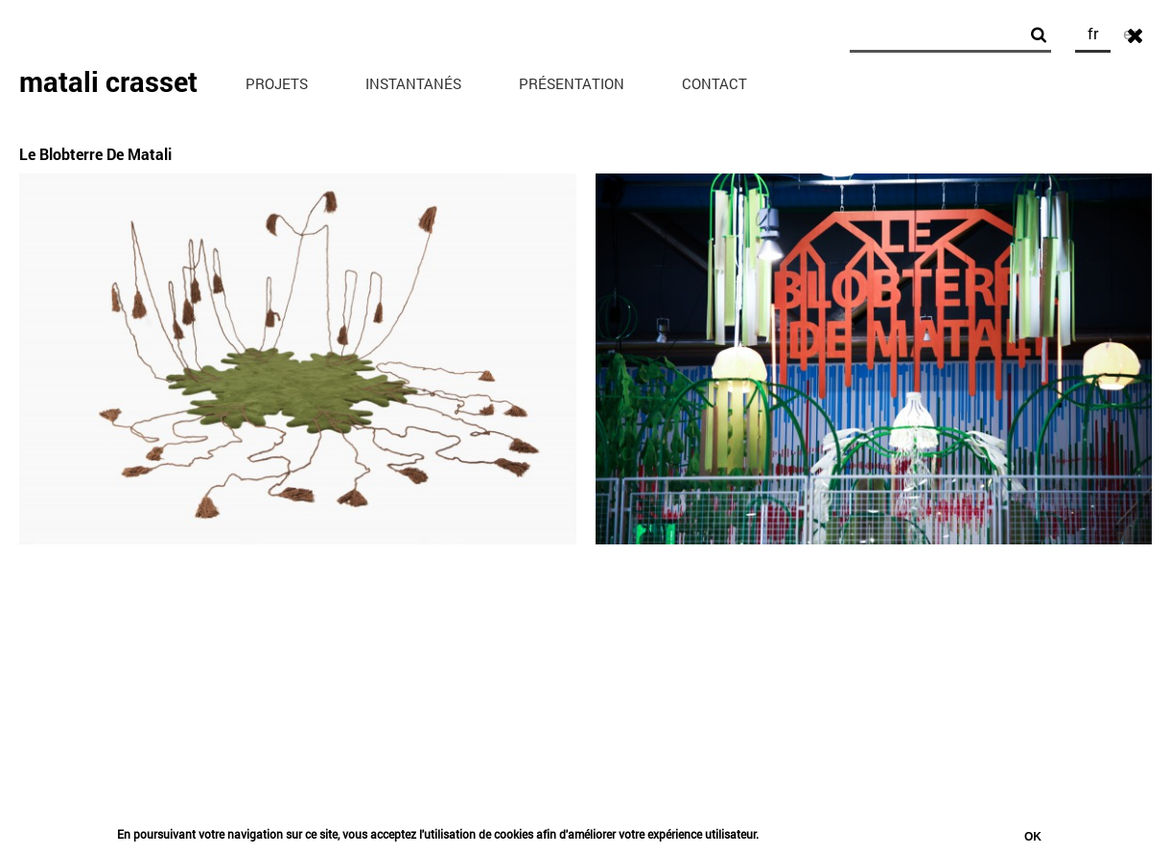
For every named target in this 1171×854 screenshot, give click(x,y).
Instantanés (413, 83)
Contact (714, 83)
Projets (277, 83)
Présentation (571, 83)
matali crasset (108, 81)
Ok (1033, 838)
